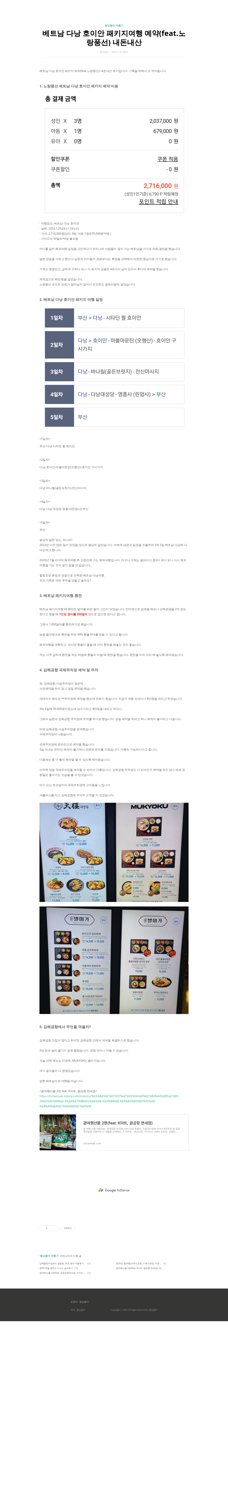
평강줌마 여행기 (114, 76)
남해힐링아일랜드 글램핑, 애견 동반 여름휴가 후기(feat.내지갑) (62, 1430)
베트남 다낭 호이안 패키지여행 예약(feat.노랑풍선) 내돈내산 (113, 88)
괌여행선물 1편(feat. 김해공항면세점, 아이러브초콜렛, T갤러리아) (62, 1439)
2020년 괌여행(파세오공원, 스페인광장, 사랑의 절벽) (139, 1430)
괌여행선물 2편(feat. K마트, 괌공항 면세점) (137, 1435)
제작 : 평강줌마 (78, 1476)
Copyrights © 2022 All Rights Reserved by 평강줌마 (134, 1476)
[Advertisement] (114, 34)
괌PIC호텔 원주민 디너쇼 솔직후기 (56, 1435)
